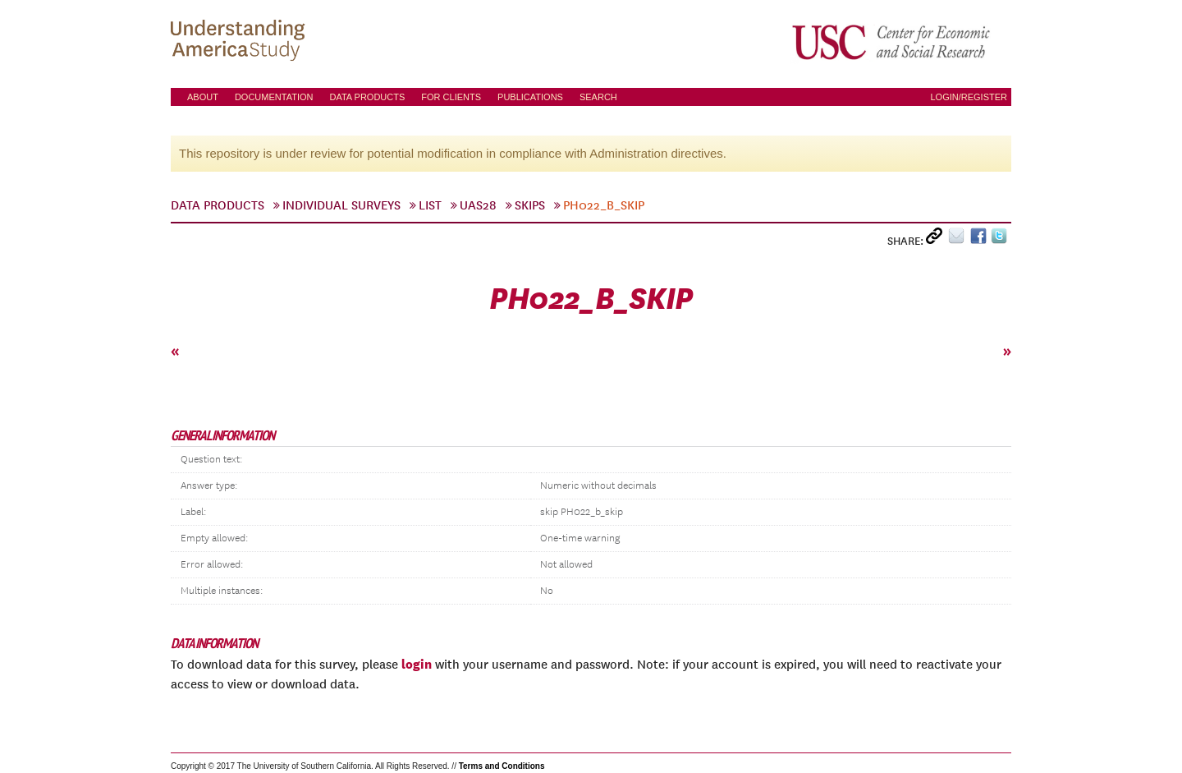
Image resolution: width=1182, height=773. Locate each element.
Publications (530, 97)
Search (598, 97)
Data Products (367, 97)
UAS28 (478, 205)
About (202, 97)
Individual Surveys (341, 205)
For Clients (451, 97)
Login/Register (968, 97)
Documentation (274, 97)
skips (530, 205)
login (416, 663)
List (430, 205)
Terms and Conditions (502, 766)
